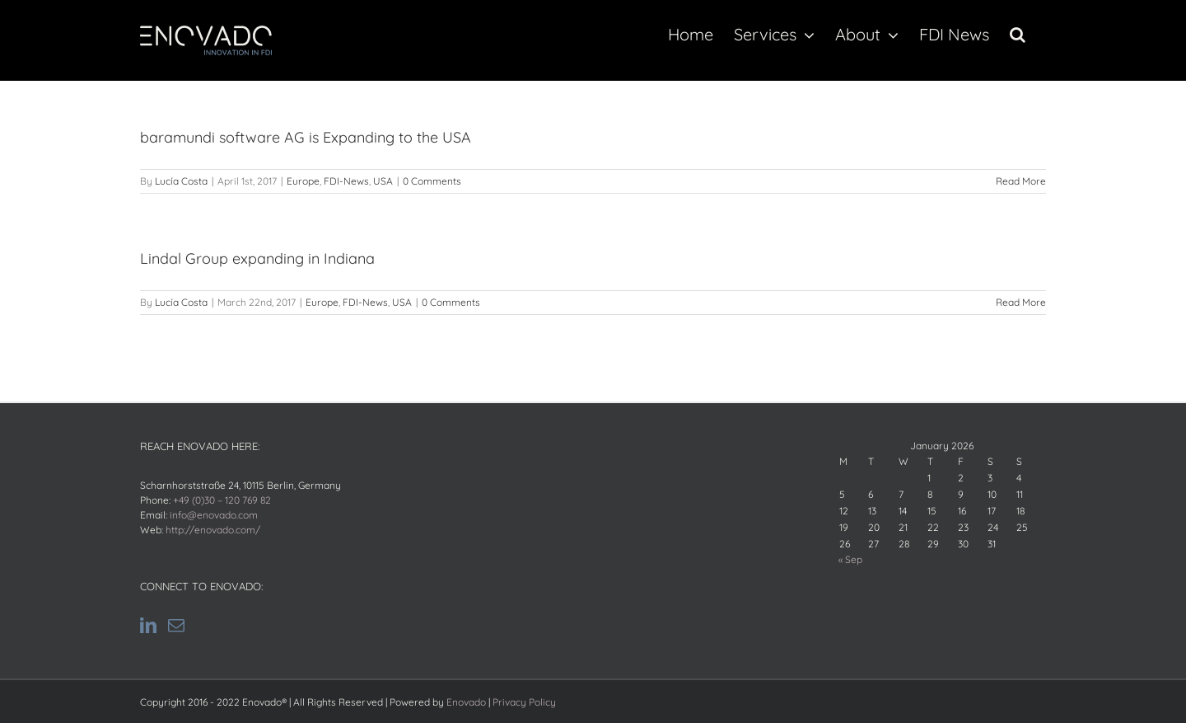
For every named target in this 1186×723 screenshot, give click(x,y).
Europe (303, 181)
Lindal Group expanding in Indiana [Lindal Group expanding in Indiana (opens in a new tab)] (257, 258)
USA (383, 181)
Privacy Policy (524, 702)
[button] (1017, 34)
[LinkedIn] (148, 625)
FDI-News (346, 181)
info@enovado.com (214, 515)
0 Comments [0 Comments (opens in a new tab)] (432, 181)
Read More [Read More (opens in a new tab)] (1021, 181)
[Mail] (176, 625)
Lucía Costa (181, 181)
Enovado (466, 702)
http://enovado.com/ (213, 529)
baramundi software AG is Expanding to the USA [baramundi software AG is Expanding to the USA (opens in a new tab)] (305, 137)
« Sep (850, 559)
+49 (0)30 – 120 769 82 (222, 500)
